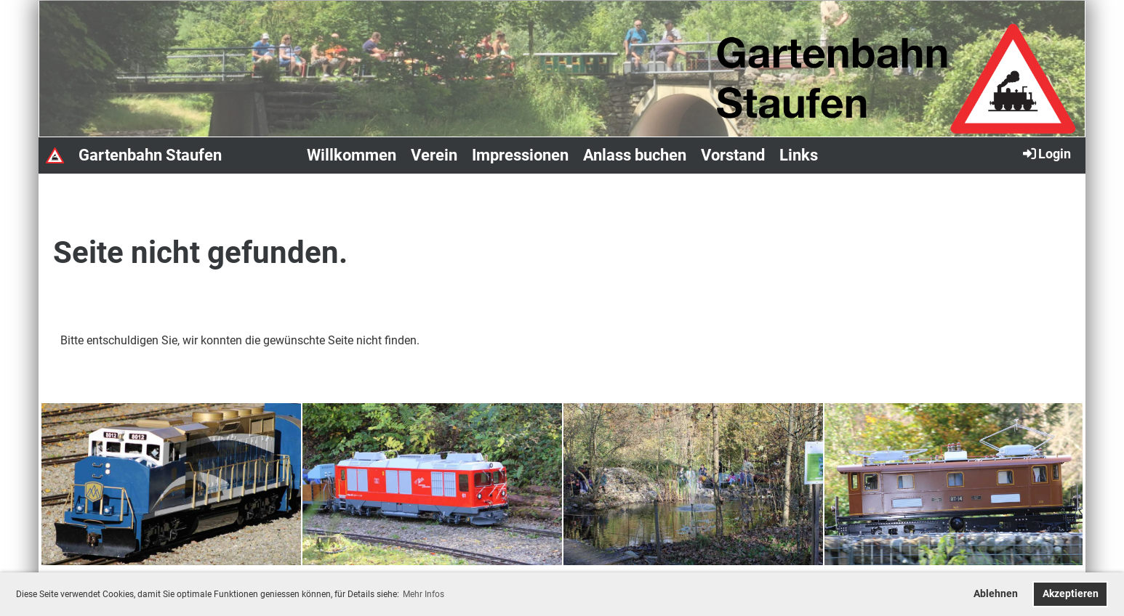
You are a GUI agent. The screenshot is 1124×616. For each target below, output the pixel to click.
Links (798, 155)
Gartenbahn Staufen (150, 155)
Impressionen (520, 155)
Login (1046, 153)
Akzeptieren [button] (1071, 594)
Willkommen (351, 155)
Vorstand (733, 155)
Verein (434, 155)
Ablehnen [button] (996, 594)
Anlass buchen (634, 155)
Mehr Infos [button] (423, 594)
